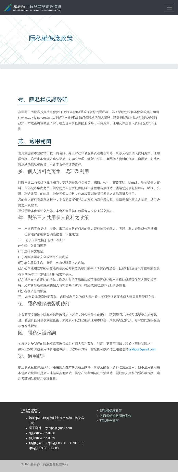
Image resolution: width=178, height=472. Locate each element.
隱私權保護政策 (111, 410)
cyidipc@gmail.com (142, 349)
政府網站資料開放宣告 (115, 415)
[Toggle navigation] (169, 8)
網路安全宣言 (109, 420)
